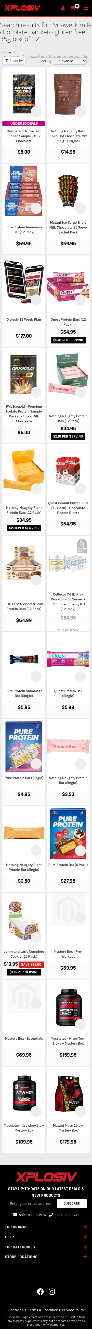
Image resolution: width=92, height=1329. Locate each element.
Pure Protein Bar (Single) (24, 778)
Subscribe (72, 1203)
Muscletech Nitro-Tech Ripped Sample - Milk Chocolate (23, 136)
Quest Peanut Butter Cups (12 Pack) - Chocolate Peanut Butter (68, 508)
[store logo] (31, 8)
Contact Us (17, 1310)
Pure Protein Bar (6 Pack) (68, 865)
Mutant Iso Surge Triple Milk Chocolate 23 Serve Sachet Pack (68, 227)
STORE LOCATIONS (21, 1257)
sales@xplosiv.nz (33, 1214)
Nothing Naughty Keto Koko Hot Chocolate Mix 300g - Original (68, 136)
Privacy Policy (73, 1310)
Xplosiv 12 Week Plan (24, 319)
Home (7, 52)
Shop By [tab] (14, 60)
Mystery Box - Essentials (24, 1038)
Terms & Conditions (44, 1310)
